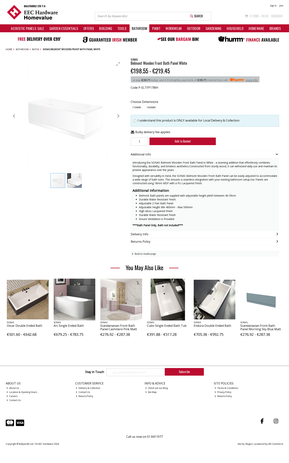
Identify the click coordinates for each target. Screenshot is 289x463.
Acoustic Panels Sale (27, 28)
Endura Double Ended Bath (212, 326)
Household (235, 28)
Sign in (273, 5)
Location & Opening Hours (21, 392)
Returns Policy (84, 396)
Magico (249, 443)
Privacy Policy (223, 392)
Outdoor (194, 28)
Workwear (174, 28)
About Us (12, 388)
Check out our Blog (156, 388)
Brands (275, 28)
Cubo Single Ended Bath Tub (167, 326)
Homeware (256, 28)
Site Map (151, 392)
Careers (12, 396)
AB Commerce (275, 443)
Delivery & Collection (88, 388)
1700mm (136, 107)
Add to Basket (182, 141)
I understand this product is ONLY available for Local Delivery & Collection (188, 120)
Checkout (277, 16)
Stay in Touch (94, 372)
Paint (156, 28)
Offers (88, 28)
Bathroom (139, 28)
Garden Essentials (63, 28)
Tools (122, 28)
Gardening (214, 28)
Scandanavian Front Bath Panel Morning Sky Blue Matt (260, 327)
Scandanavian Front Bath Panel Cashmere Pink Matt (118, 327)
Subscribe (184, 372)
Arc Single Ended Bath (69, 326)
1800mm (151, 107)
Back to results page (145, 253)
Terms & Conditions (226, 388)
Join (281, 5)
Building (105, 28)
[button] (118, 64)
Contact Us (13, 400)
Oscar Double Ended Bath (24, 326)
